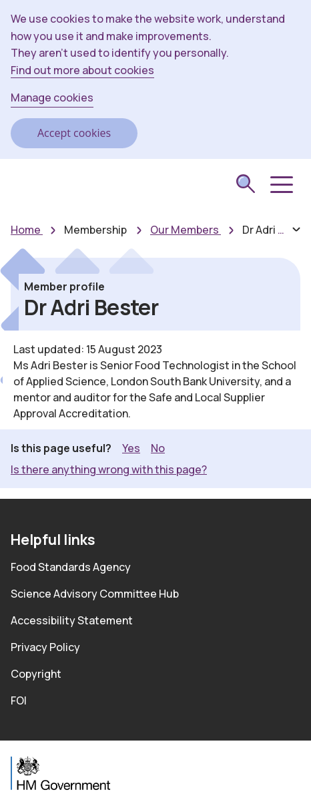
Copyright (36, 673)
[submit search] (245, 185)
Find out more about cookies (82, 70)
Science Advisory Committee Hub (95, 593)
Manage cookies (52, 97)
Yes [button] (131, 447)
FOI (19, 700)
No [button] (158, 447)
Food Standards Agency (71, 567)
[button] (280, 185)
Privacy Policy (45, 647)
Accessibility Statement (72, 620)
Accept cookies (74, 133)
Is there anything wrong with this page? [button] (109, 469)
